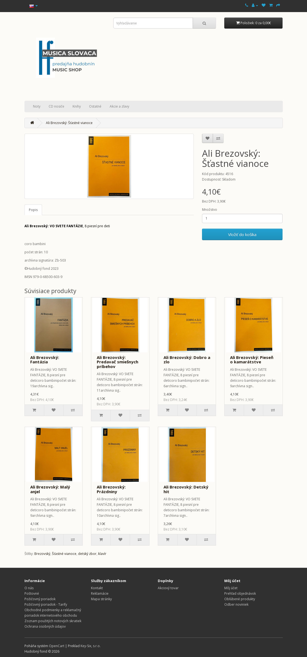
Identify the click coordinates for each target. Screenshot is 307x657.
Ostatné (95, 106)
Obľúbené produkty (239, 599)
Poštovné (31, 593)
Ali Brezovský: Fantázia (44, 360)
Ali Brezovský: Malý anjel (50, 489)
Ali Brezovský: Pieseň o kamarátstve (251, 360)
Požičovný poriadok (40, 599)
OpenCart (56, 646)
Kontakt (97, 588)
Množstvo (209, 209)
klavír (102, 553)
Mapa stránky (101, 599)
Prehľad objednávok (240, 593)
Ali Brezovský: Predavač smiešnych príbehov (117, 362)
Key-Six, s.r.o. (91, 646)
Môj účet (230, 588)
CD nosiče (56, 106)
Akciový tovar (168, 588)
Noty (36, 106)
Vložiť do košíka (242, 234)
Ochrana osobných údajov (45, 626)
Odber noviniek (236, 604)
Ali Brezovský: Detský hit (186, 489)
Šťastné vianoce (64, 553)
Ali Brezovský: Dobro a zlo (187, 360)
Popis (33, 209)
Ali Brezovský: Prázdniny (111, 489)
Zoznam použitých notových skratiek (52, 621)
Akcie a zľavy (119, 106)
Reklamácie (100, 593)
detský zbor (87, 553)
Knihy (77, 106)
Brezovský (42, 553)
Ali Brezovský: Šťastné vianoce (69, 122)
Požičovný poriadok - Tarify (45, 604)
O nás (29, 588)
